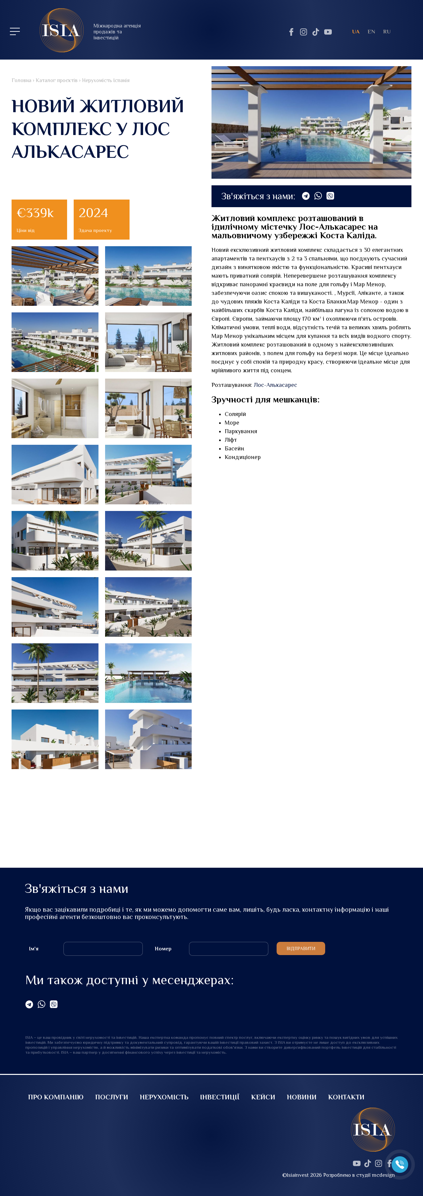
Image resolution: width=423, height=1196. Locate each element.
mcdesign (383, 1175)
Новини (302, 1097)
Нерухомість (164, 1097)
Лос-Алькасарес (275, 385)
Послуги (111, 1097)
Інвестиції (220, 1097)
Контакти (346, 1097)
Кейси (263, 1097)
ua (356, 31)
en (371, 31)
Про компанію (56, 1097)
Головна (21, 80)
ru (387, 31)
